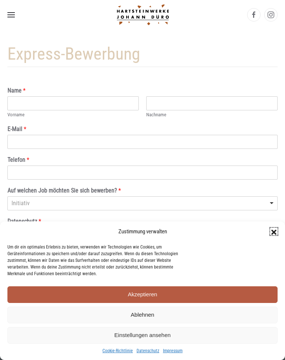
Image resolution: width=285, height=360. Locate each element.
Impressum (173, 350)
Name (16, 90)
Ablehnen (142, 314)
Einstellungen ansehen (142, 335)
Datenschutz (148, 350)
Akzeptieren (142, 294)
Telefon (18, 159)
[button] (274, 231)
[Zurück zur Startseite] (142, 15)
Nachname (156, 114)
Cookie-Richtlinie (117, 350)
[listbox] (142, 203)
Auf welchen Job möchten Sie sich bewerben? (64, 190)
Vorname (15, 114)
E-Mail (16, 129)
